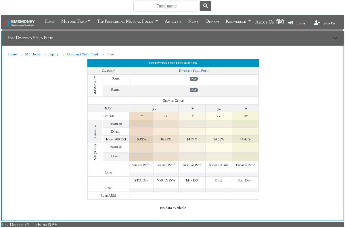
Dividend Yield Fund (82, 54)
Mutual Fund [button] (74, 21)
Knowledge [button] (236, 21)
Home (49, 21)
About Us (264, 22)
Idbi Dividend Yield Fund (30, 37)
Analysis (173, 21)
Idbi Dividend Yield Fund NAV (30, 224)
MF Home (32, 54)
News (193, 21)
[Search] (166, 6)
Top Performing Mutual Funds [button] (125, 21)
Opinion (212, 21)
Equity (53, 54)
